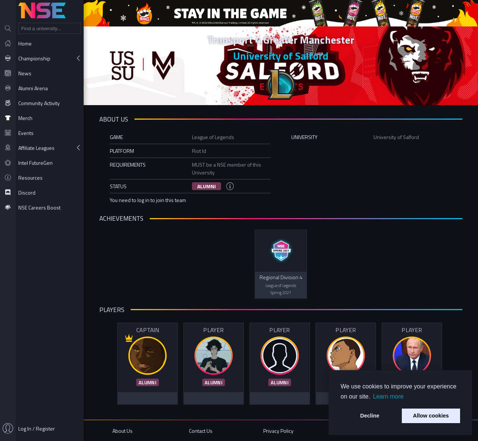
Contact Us (200, 431)
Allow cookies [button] (431, 416)
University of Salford (281, 56)
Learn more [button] (388, 396)
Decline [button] (369, 416)
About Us (122, 431)
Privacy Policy (278, 431)
